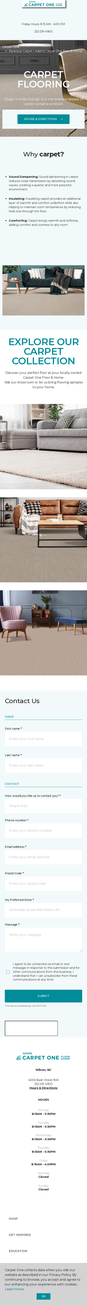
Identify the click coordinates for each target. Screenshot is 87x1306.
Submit (43, 996)
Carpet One (10, 47)
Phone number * (16, 820)
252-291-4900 (43, 31)
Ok (43, 1296)
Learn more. (14, 1289)
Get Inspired (20, 1235)
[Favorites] (76, 8)
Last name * (13, 755)
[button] (71, 8)
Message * (12, 924)
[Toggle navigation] (5, 8)
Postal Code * (14, 873)
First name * (13, 728)
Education (18, 1251)
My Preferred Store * (19, 899)
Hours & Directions (43, 119)
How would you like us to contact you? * (33, 795)
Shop (13, 1219)
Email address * (15, 846)
